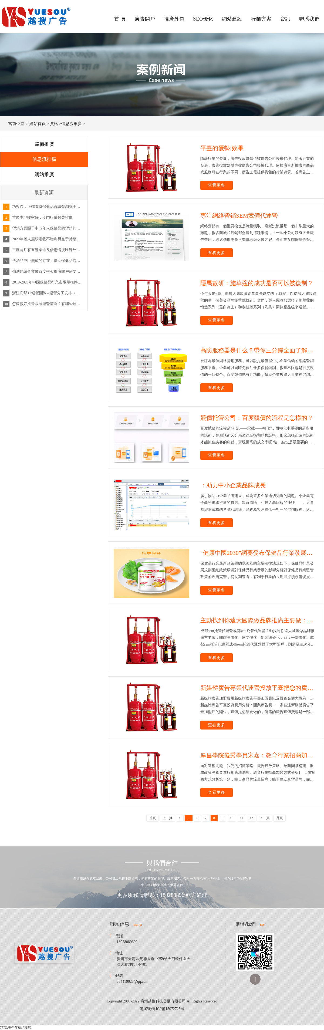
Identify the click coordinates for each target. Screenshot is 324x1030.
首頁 (152, 818)
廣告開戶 (145, 19)
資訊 (285, 19)
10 (231, 818)
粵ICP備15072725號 (168, 1009)
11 (241, 818)
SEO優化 (203, 19)
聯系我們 (309, 19)
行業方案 (261, 19)
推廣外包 (174, 19)
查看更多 (216, 185)
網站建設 (232, 19)
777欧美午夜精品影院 (15, 1027)
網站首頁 (37, 123)
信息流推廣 (71, 123)
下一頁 (264, 818)
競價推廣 (44, 144)
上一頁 (167, 818)
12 (252, 818)
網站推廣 (44, 174)
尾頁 (279, 818)
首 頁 (120, 19)
